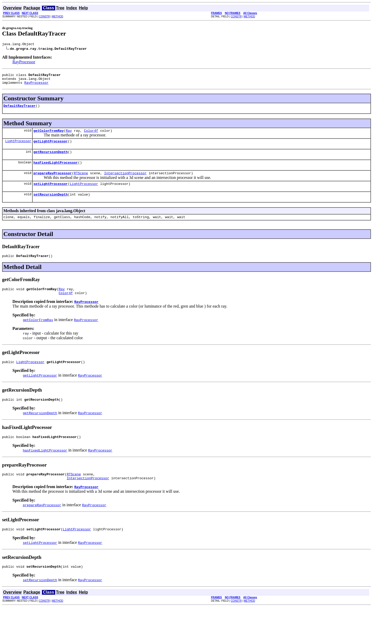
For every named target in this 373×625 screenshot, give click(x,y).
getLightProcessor (50, 146)
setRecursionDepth (50, 203)
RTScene (81, 180)
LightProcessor (18, 146)
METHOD (57, 16)
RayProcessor (23, 62)
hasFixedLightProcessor (55, 169)
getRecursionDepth (50, 158)
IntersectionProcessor (125, 180)
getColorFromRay (48, 135)
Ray (69, 135)
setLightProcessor (50, 192)
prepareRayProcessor (52, 180)
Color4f (91, 135)
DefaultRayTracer (19, 109)
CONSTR (44, 16)
